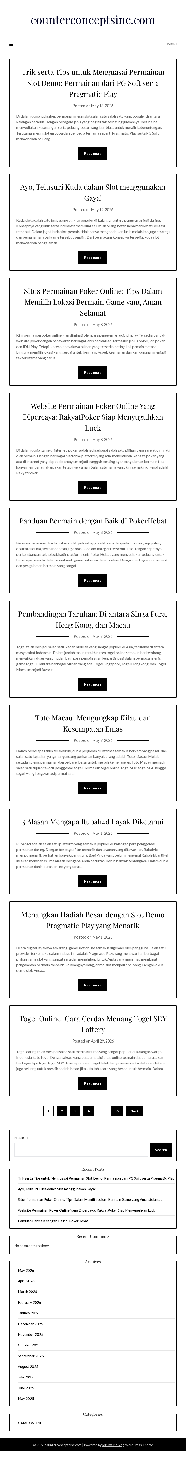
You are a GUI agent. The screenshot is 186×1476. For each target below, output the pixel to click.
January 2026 (28, 1337)
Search (21, 1162)
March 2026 (27, 1316)
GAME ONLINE (30, 1447)
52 (117, 1135)
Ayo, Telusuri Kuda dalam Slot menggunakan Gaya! (93, 192)
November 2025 (30, 1359)
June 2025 (26, 1412)
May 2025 (26, 1423)
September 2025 (31, 1380)
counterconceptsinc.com (93, 18)
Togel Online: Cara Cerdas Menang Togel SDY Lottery (92, 1047)
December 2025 (30, 1348)
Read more (93, 153)
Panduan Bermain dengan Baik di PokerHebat (93, 526)
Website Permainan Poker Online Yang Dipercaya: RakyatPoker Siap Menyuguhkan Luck (92, 417)
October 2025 (29, 1369)
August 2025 (28, 1391)
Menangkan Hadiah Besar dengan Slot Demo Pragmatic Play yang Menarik (93, 943)
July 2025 (25, 1401)
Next (135, 1135)
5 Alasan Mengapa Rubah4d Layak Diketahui (93, 839)
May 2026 (26, 1294)
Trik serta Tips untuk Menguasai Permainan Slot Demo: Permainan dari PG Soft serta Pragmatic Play (93, 82)
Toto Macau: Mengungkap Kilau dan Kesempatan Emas (93, 735)
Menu (172, 43)
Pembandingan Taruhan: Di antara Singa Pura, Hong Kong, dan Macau (93, 631)
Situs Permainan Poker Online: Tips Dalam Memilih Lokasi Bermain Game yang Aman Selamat (93, 302)
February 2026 (29, 1327)
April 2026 (26, 1305)
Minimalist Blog (113, 1469)
